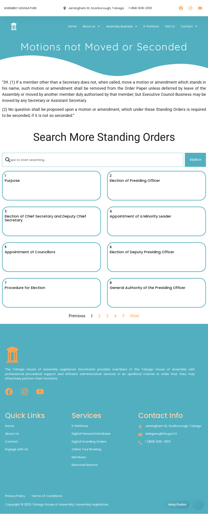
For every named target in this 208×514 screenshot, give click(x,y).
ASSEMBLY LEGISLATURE (20, 8)
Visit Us (170, 26)
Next (134, 315)
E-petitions (151, 26)
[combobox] (92, 160)
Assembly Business (122, 26)
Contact (189, 26)
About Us (91, 26)
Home (72, 26)
